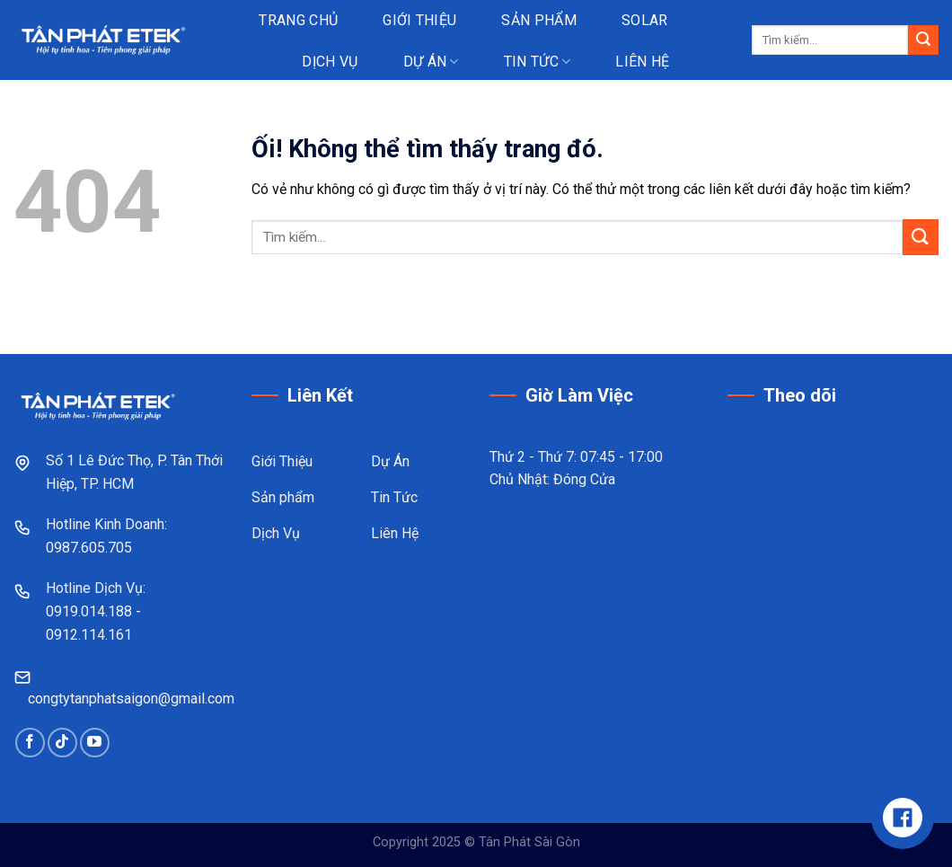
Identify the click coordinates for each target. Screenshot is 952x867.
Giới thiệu (419, 20)
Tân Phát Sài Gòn (529, 842)
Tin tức (537, 61)
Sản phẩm (539, 20)
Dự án (431, 61)
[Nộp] (923, 40)
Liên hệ (642, 61)
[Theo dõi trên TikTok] (62, 742)
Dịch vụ (329, 61)
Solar (644, 20)
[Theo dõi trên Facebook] (30, 742)
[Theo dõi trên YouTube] (95, 742)
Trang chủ (298, 20)
